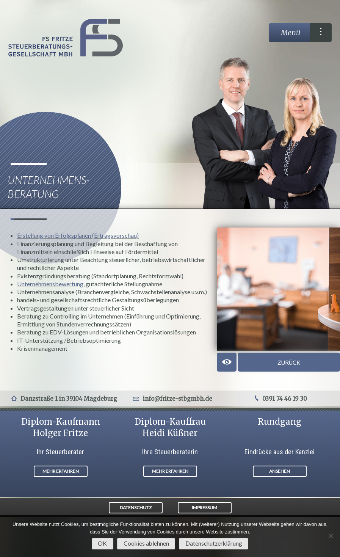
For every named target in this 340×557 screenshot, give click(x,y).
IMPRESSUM (204, 507)
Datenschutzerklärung (213, 543)
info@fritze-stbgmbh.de (177, 398)
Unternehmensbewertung (50, 283)
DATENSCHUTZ (136, 507)
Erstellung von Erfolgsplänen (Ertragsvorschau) (78, 235)
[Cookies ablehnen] (330, 536)
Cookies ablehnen (146, 543)
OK (102, 543)
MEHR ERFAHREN (60, 471)
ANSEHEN (279, 471)
